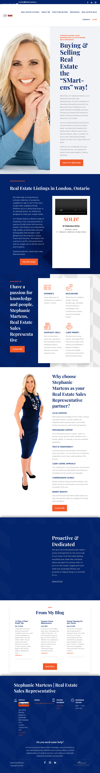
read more (18, 655)
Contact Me (17, 349)
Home (94, 19)
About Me (46, 12)
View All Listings (28, 262)
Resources (75, 12)
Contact (86, 19)
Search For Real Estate (71, 163)
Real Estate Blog (89, 12)
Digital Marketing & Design (82, 765)
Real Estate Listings (30, 12)
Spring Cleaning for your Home (75, 622)
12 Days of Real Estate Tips (21, 622)
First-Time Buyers (60, 12)
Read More (50, 666)
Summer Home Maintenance (47, 622)
